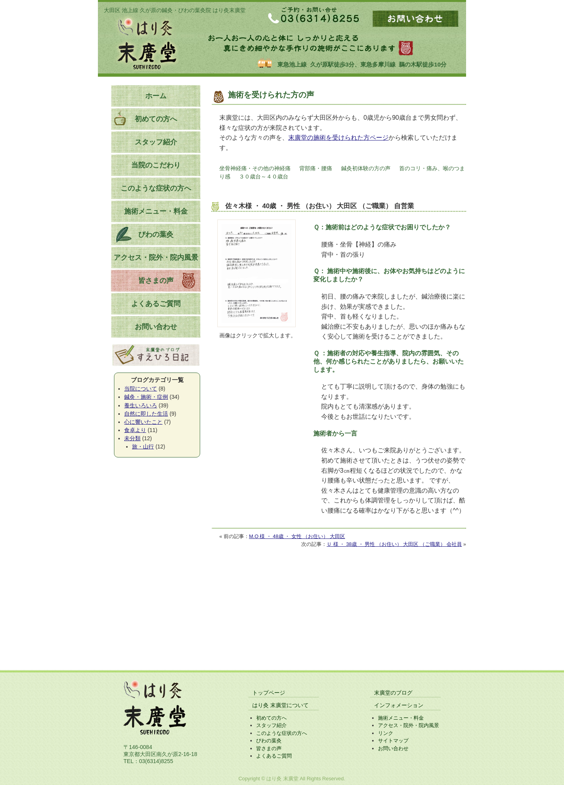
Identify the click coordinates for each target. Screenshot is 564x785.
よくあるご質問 (156, 304)
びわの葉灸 (156, 234)
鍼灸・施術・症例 (146, 397)
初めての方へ (156, 119)
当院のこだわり (156, 165)
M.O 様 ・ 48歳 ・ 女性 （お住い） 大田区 (297, 536)
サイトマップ (393, 741)
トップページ (268, 693)
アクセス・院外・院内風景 (156, 257)
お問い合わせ (156, 327)
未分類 (132, 438)
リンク (385, 733)
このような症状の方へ (156, 188)
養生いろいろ (140, 405)
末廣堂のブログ (393, 693)
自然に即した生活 (146, 414)
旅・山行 (143, 446)
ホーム (155, 96)
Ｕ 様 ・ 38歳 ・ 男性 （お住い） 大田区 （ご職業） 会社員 (394, 544)
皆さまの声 (156, 280)
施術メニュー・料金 (156, 211)
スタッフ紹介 (156, 142)
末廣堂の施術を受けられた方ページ (338, 137)
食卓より (135, 430)
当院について (140, 388)
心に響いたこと (143, 422)
